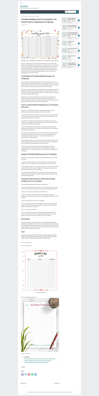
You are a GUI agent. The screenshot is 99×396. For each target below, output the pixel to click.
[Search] (70, 12)
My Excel (24, 6)
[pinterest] (29, 374)
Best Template (54, 392)
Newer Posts (23, 383)
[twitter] (25, 374)
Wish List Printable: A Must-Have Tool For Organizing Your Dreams (37, 360)
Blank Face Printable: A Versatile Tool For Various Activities (36, 362)
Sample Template (43, 392)
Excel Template (48, 392)
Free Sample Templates (68, 392)
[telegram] (35, 374)
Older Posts (57, 383)
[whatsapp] (32, 374)
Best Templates (36, 392)
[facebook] (22, 374)
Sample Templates (30, 392)
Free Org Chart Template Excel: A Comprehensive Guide (73, 34)
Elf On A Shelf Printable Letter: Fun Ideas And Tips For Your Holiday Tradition (39, 358)
